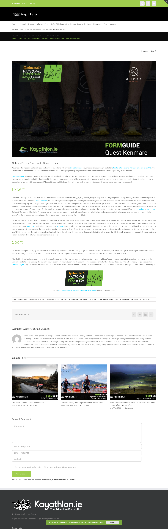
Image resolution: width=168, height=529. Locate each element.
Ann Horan (150, 209)
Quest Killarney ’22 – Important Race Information (82, 402)
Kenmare (106, 299)
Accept (112, 522)
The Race (60, 226)
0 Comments (145, 299)
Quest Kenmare (76, 168)
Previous (144, 51)
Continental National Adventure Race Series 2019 (132, 168)
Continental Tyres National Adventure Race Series (77, 290)
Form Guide (59, 299)
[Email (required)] (77, 452)
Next (152, 51)
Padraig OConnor (20, 299)
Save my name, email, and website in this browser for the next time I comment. (45, 467)
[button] (69, 29)
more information (97, 522)
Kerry (112, 299)
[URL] (77, 459)
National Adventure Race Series (75, 299)
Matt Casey (31, 226)
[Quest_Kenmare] (84, 109)
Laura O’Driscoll (41, 200)
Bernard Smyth (18, 265)
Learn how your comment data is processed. (59, 480)
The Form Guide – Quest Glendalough (28, 402)
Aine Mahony (140, 209)
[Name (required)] (77, 446)
